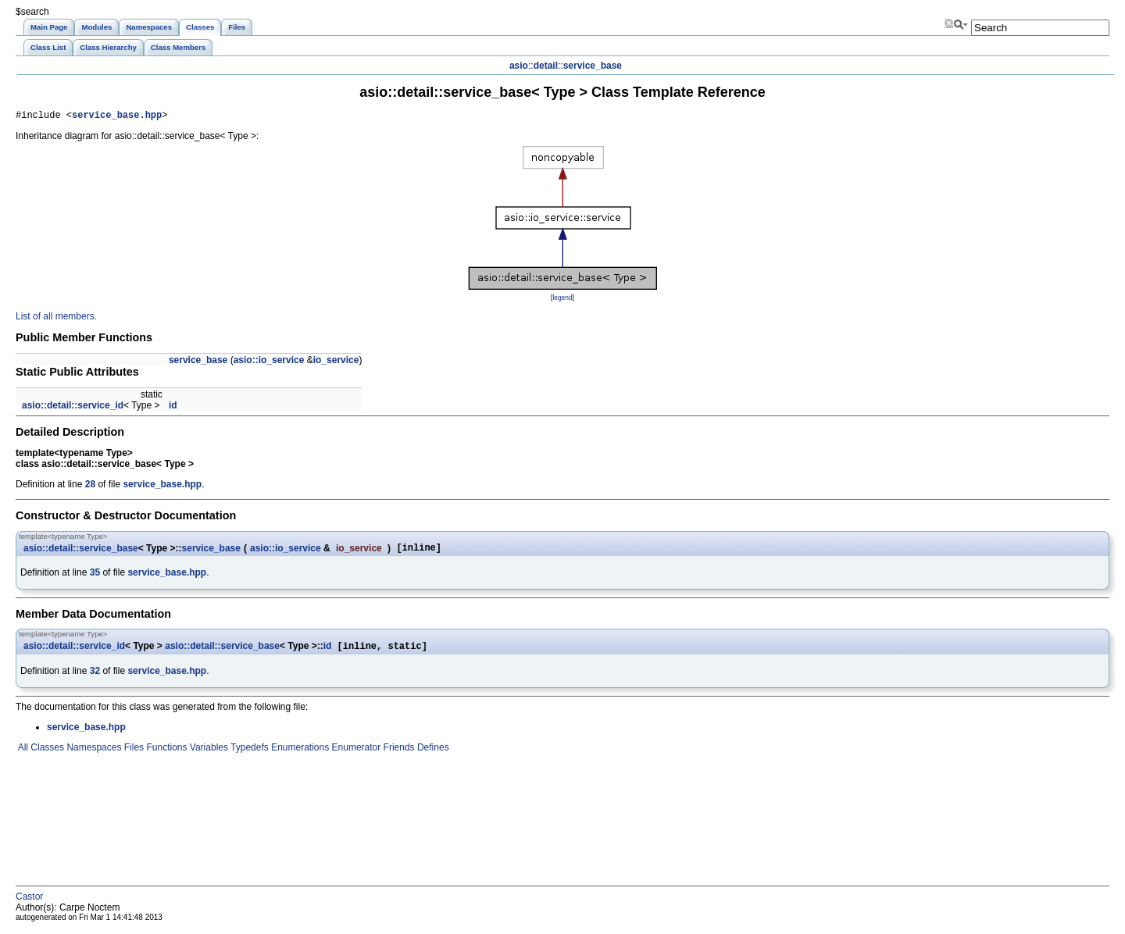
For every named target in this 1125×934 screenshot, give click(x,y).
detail (546, 65)
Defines (432, 753)
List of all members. (56, 318)
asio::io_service (269, 362)
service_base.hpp (117, 116)
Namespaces (92, 753)
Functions (165, 753)
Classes (46, 753)
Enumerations (299, 753)
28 (90, 486)
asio (518, 65)
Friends (397, 753)
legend (562, 300)
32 (95, 677)
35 (95, 577)
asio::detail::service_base (80, 551)
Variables (207, 753)
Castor (29, 902)
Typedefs (248, 753)
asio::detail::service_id (72, 407)
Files (132, 753)
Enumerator (354, 753)
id (173, 407)
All (22, 753)
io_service (336, 362)
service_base (592, 65)
